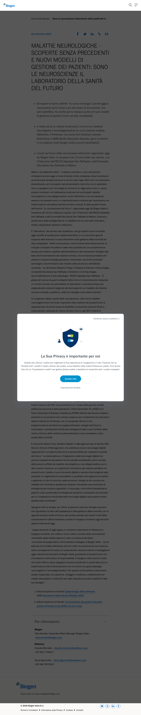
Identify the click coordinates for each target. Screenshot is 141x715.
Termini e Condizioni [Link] (29, 710)
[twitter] (107, 708)
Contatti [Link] (79, 710)
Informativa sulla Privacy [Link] (51, 710)
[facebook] (118, 708)
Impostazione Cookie (70, 387)
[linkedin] (113, 708)
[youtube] (102, 708)
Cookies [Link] (69, 710)
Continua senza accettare (107, 318)
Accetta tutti (70, 378)
